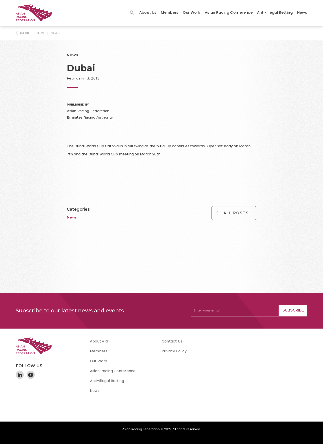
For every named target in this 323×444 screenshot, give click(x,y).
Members (170, 12)
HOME (40, 33)
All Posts (236, 213)
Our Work (191, 12)
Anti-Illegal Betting (275, 12)
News (302, 12)
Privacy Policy (174, 351)
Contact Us (172, 341)
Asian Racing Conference (229, 12)
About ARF (99, 341)
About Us (148, 12)
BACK (24, 33)
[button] (148, 13)
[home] (36, 12)
